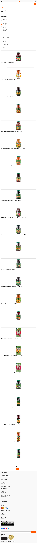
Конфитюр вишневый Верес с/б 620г (8, 269)
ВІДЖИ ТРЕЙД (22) (6, 37)
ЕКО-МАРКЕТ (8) (5, 45)
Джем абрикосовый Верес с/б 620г (8, 114)
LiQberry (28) (5, 27)
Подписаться (34, 532)
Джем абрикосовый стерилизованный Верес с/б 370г (11, 131)
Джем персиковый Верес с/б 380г (8, 165)
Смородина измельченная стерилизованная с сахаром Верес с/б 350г (14, 234)
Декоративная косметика (5, 513)
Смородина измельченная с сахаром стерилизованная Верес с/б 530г (14, 407)
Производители (3, 483)
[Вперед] (22, 469)
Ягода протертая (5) (6, 20)
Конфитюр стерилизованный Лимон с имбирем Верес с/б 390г (13, 148)
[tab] (18, 8)
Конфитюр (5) (5, 19)
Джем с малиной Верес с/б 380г (7, 62)
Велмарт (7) (4, 47)
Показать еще (18, 466)
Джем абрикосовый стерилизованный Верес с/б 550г (11, 441)
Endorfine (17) (5, 30)
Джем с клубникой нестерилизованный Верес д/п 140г (11, 338)
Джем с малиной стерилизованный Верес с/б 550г (11, 424)
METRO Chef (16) (5, 32)
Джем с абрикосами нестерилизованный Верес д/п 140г (12, 355)
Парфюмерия (3, 511)
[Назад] (15, 469)
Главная (2, 10)
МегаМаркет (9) (5, 44)
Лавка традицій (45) (6, 26)
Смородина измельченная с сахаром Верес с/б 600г (11, 200)
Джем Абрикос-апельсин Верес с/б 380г (9, 79)
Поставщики (3, 482)
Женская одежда (3, 514)
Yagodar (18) (5, 29)
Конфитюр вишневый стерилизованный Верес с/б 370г (11, 286)
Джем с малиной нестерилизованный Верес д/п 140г (11, 372)
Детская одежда (3, 517)
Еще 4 (3, 49)
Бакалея (14, 10)
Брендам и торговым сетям (5, 486)
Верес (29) (4, 24)
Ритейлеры (2, 480)
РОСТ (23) (4, 41)
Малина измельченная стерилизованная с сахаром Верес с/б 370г (13, 217)
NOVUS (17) (4, 42)
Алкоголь (2, 518)
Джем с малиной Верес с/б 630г (7, 96)
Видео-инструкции (4, 496)
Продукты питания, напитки (8, 10)
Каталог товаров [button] (6, 8)
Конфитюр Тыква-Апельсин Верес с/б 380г (9, 303)
